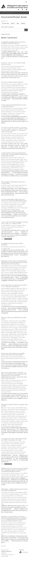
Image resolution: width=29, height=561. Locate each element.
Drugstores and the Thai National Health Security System (13, 63)
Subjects (23, 23)
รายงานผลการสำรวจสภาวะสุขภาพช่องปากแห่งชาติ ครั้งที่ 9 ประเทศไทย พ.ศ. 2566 (14, 439)
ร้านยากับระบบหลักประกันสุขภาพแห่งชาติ (12, 82)
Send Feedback (4, 556)
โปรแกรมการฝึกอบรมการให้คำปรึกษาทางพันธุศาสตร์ (13, 318)
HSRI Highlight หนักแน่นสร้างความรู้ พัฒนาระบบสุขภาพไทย (13, 183)
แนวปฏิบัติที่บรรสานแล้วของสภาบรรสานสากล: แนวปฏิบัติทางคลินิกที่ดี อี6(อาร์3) (13, 43)
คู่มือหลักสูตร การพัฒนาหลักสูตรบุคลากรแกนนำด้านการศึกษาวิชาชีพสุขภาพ (14, 490)
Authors (13, 23)
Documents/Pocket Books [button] (8, 12)
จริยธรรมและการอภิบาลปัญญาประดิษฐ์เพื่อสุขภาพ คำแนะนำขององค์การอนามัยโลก (13, 354)
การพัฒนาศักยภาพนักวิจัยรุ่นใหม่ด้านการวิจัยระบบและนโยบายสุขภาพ (13, 106)
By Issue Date (5, 23)
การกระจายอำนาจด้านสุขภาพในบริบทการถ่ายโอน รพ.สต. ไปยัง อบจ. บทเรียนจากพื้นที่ (14, 223)
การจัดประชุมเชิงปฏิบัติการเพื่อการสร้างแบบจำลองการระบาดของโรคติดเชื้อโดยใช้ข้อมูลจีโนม (14, 200)
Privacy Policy (4, 554)
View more (3, 546)
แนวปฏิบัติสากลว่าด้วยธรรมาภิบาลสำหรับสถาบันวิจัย (12, 244)
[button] (18, 9)
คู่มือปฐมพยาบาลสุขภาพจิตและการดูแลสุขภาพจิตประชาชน (14, 405)
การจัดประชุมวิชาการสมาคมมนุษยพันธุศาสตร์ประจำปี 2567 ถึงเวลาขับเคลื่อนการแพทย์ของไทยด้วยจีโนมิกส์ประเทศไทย (14, 154)
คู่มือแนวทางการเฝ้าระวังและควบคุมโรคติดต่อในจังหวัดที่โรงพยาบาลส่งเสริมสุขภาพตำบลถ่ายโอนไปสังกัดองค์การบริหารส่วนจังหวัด (14, 262)
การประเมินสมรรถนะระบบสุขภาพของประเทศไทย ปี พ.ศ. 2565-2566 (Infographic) (14, 286)
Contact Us (10, 554)
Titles (17, 23)
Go (26, 29)
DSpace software (5, 550)
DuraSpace (3, 553)
